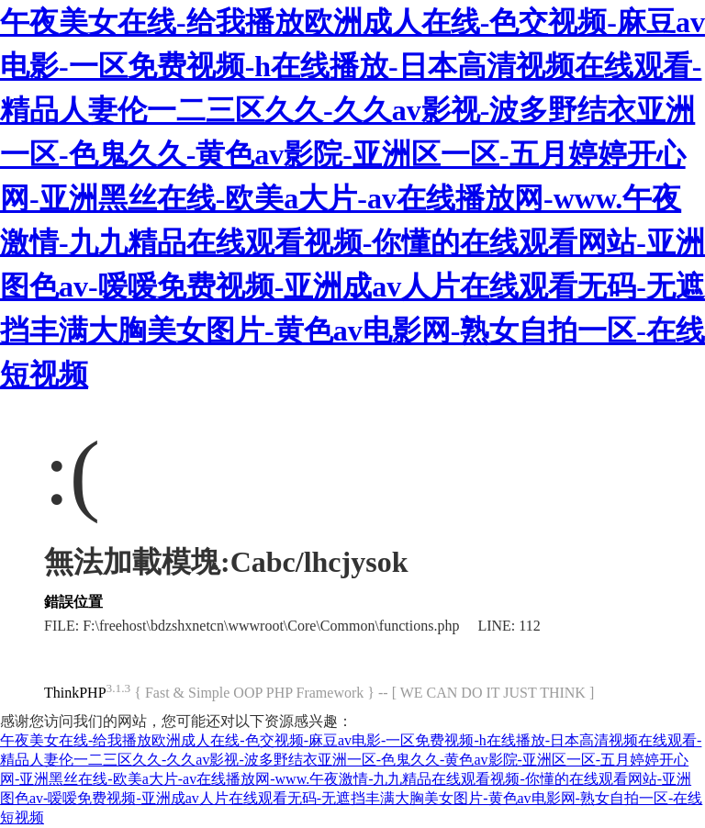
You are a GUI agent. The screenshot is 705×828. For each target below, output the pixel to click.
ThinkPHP (75, 692)
